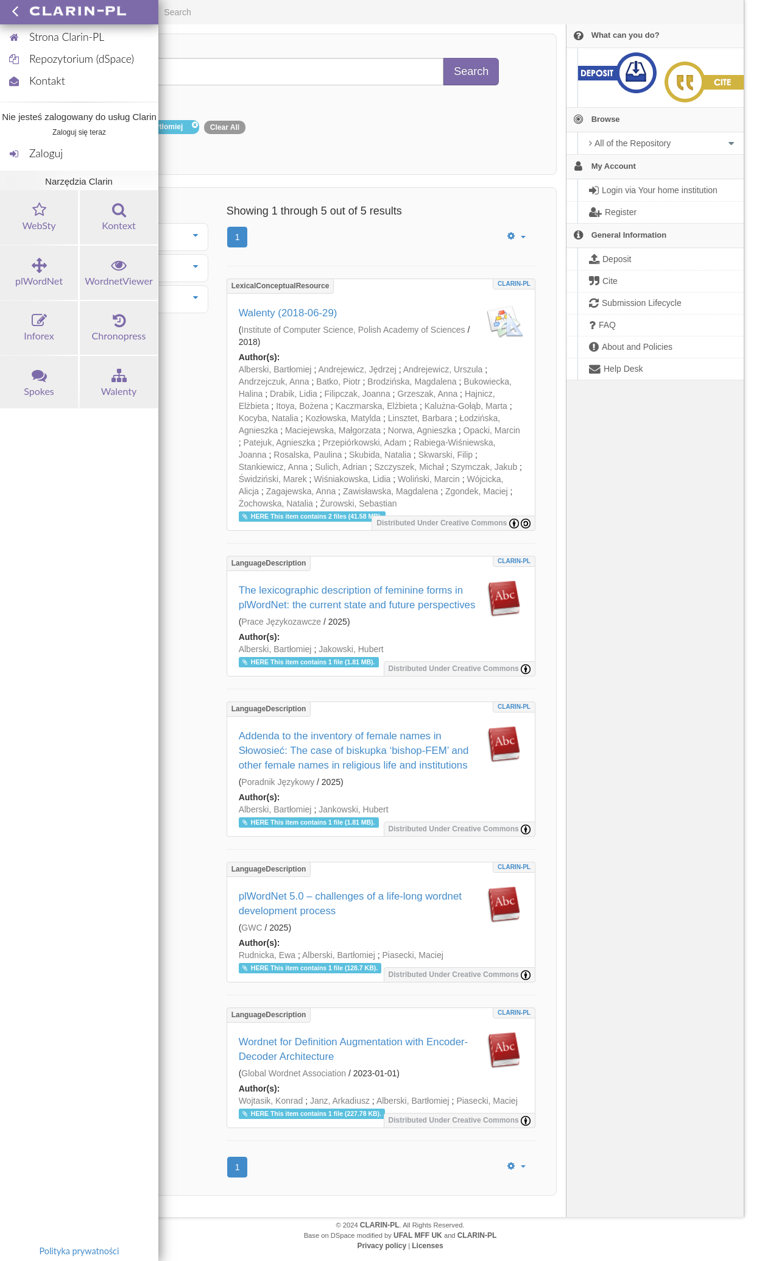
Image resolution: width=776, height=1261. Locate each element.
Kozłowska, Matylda (343, 418)
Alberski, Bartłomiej (275, 369)
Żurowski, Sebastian (358, 503)
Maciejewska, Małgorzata (333, 430)
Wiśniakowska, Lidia (352, 479)
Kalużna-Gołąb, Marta (466, 406)
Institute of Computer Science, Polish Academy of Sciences (353, 330)
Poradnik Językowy (277, 782)
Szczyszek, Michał (408, 467)
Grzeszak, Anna (427, 394)
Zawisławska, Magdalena (390, 491)
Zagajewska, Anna (301, 491)
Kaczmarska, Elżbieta (376, 406)
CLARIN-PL (514, 283)
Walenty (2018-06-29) (288, 313)
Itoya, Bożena (302, 406)
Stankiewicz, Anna (273, 467)
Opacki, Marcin (492, 430)
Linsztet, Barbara (420, 418)
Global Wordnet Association (293, 1073)
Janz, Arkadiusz (340, 1101)
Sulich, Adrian (341, 467)
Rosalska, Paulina (307, 455)
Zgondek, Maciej (476, 491)
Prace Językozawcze (281, 622)
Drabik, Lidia (293, 394)
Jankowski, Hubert (353, 809)
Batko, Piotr (338, 381)
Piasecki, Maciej (412, 955)
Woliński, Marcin (429, 479)
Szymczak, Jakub (484, 467)
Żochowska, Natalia (276, 503)
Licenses (427, 1245)
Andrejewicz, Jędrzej (357, 369)
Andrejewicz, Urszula (443, 369)
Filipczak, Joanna (357, 394)
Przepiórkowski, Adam (364, 442)
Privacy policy (381, 1245)
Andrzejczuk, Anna (274, 381)
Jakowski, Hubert (351, 649)
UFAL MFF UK (417, 1235)
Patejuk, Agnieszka (279, 442)
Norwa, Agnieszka (422, 430)
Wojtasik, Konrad (271, 1101)
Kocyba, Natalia (268, 418)
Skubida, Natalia (380, 455)
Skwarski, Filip (445, 455)
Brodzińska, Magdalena (411, 381)
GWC (251, 927)
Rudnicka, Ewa (267, 955)
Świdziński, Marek (273, 479)
